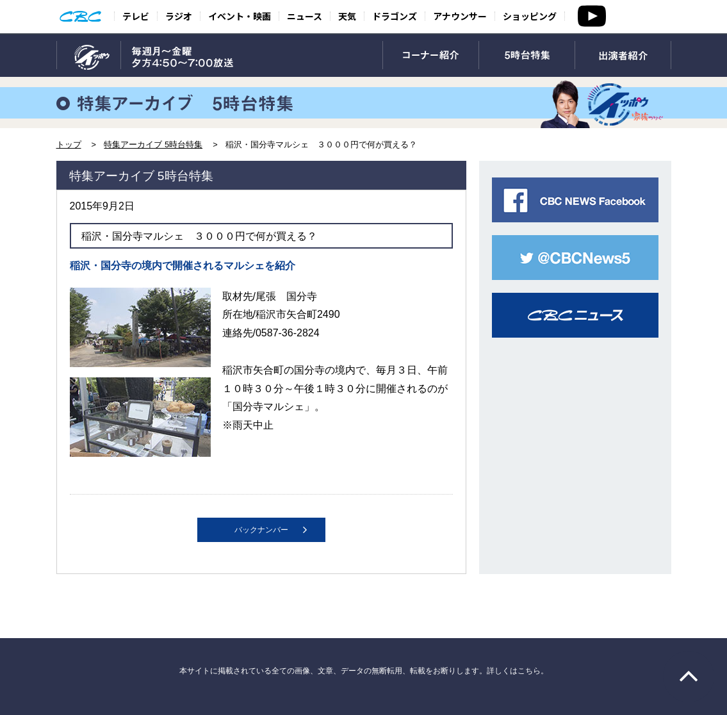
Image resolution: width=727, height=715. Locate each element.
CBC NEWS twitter (575, 257)
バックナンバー (261, 530)
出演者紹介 (623, 56)
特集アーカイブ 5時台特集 (153, 144)
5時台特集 (527, 56)
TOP (88, 56)
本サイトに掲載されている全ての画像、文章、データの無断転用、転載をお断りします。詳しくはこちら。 (363, 670)
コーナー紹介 (430, 56)
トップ (68, 144)
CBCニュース (575, 315)
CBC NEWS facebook (575, 199)
